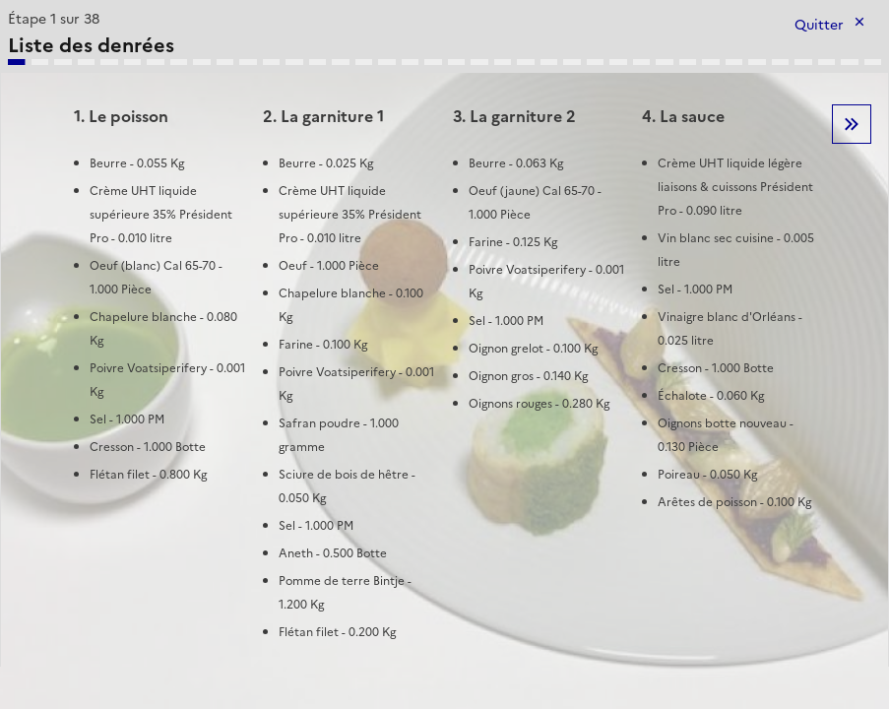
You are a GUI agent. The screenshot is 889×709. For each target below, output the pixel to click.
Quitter (819, 25)
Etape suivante (851, 124)
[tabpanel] (444, 336)
